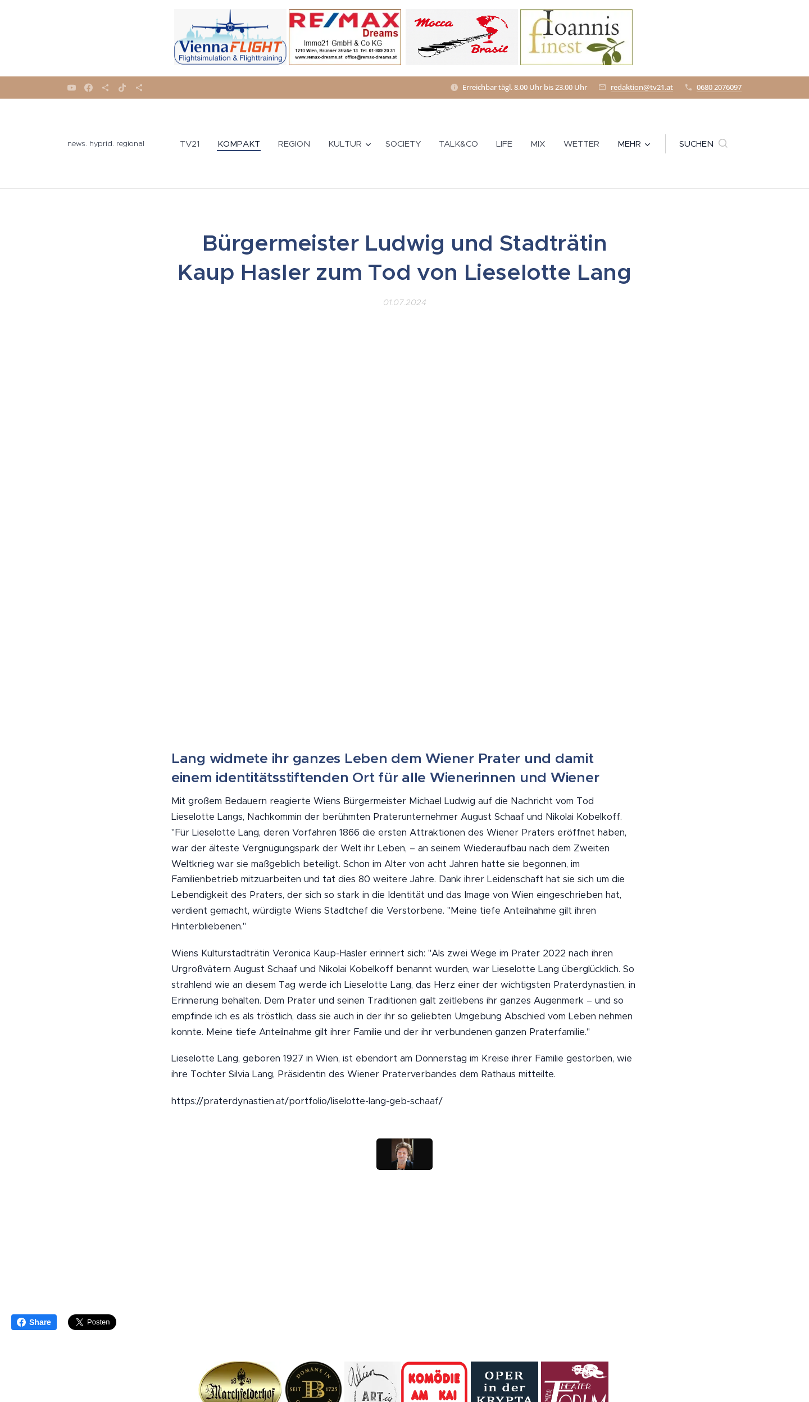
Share (34, 1322)
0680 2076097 (719, 87)
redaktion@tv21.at (642, 87)
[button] (703, 144)
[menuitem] (192, 144)
